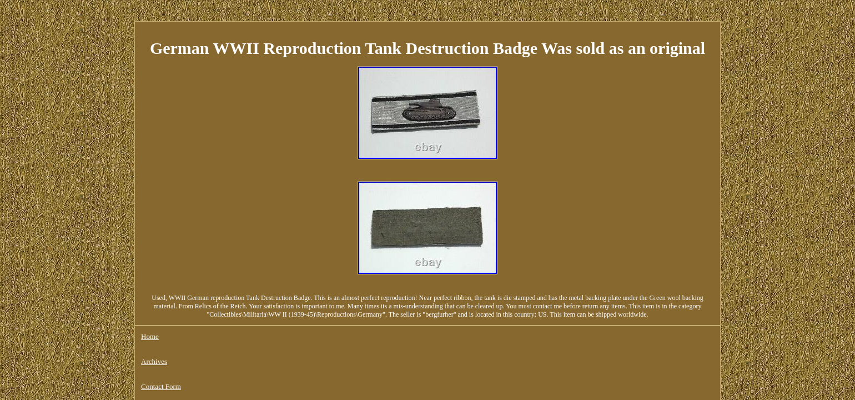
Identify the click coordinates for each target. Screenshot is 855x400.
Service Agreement (347, 306)
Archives (184, 306)
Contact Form (229, 306)
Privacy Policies (284, 306)
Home (150, 306)
